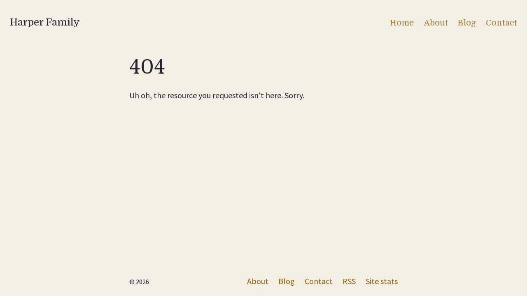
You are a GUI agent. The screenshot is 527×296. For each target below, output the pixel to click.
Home (402, 23)
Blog (467, 23)
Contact (501, 23)
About (436, 23)
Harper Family (45, 22)
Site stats (382, 281)
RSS (349, 281)
